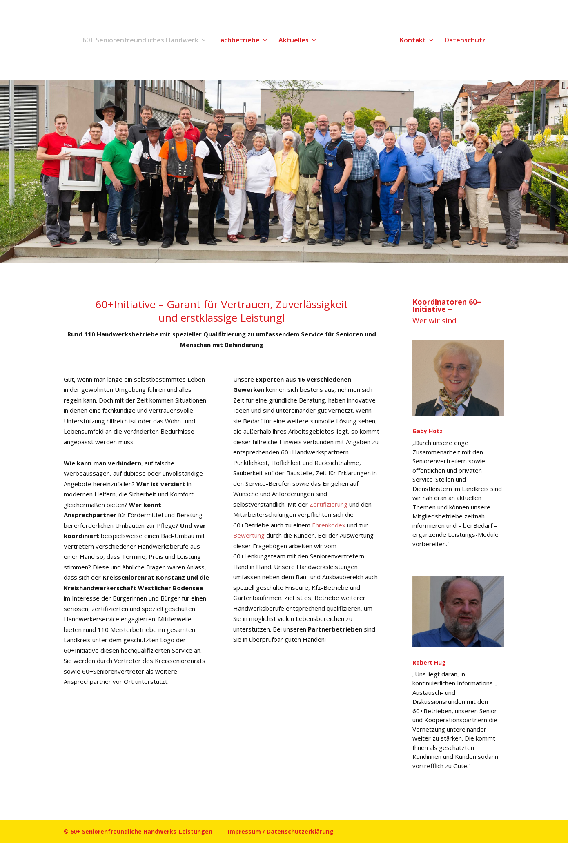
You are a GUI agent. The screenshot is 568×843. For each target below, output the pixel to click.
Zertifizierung (329, 504)
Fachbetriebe (238, 40)
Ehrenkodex (329, 525)
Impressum (244, 831)
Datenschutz (465, 40)
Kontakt (413, 40)
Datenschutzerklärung (300, 831)
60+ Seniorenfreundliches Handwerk (140, 40)
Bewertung (249, 535)
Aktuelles (293, 40)
